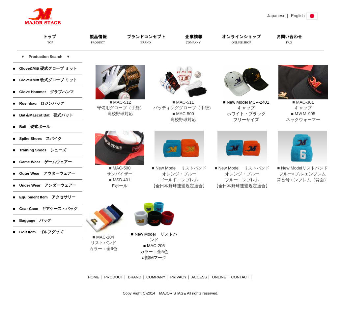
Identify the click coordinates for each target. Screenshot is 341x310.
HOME (93, 277)
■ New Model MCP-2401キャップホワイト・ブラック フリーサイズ (246, 108)
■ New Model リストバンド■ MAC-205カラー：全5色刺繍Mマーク (154, 243)
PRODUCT (113, 277)
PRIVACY (178, 277)
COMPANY (155, 277)
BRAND (134, 277)
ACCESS (199, 277)
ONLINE (219, 277)
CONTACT (240, 277)
